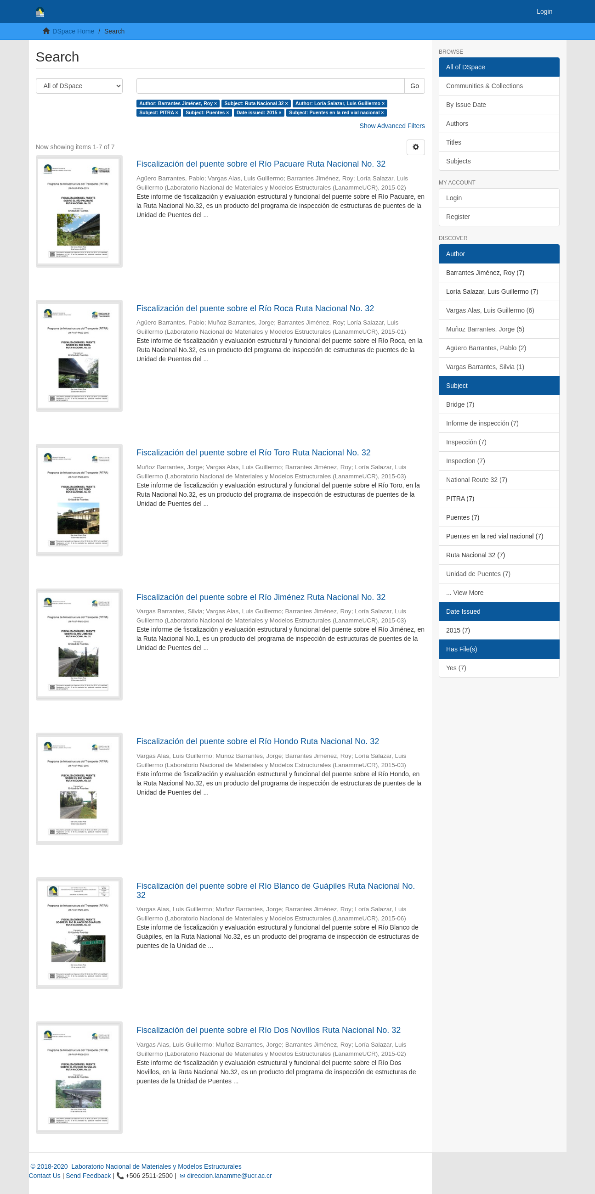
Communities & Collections (484, 86)
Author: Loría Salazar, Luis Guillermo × (340, 103)
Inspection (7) (465, 461)
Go (414, 86)
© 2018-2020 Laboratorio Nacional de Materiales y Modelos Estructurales (135, 1166)
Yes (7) (456, 668)
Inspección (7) (466, 442)
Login (454, 198)
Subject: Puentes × (207, 112)
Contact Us (45, 1175)
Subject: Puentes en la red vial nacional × (336, 112)
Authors (457, 123)
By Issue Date (466, 104)
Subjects (458, 161)
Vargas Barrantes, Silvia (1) (485, 366)
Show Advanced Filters (392, 125)
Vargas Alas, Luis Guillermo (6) (490, 310)
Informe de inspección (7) (482, 423)
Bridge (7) (460, 404)
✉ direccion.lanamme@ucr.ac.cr (225, 1175)
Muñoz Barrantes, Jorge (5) (485, 329)
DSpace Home (73, 31)
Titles (453, 142)
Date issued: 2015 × (259, 112)
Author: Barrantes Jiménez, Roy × (178, 103)
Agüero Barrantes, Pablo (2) (486, 348)
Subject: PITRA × (158, 112)
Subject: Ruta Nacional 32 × (256, 103)
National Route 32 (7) (476, 479)
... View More (464, 592)
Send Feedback (88, 1175)
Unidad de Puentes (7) (478, 573)
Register (458, 216)
